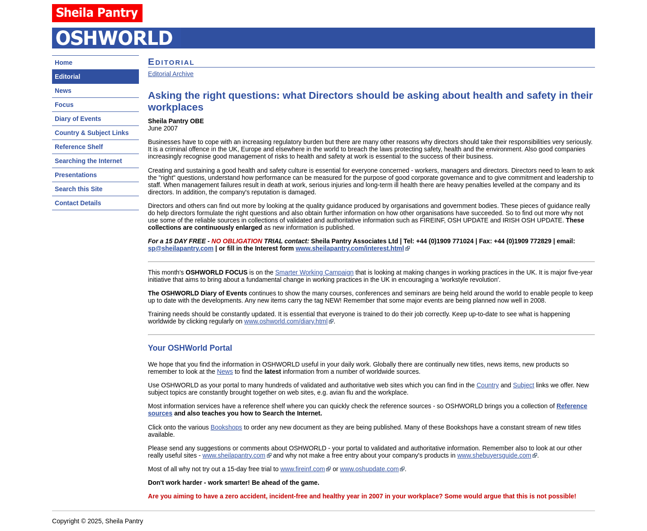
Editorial (67, 76)
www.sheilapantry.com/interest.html (349, 248)
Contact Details (78, 203)
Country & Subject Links (91, 132)
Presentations (76, 175)
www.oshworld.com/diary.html (286, 321)
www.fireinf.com (303, 469)
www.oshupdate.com (369, 469)
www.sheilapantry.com (234, 455)
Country (487, 385)
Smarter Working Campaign (314, 272)
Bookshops (227, 427)
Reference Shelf (79, 146)
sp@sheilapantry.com (181, 248)
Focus (64, 104)
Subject (523, 385)
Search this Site (79, 189)
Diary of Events (78, 118)
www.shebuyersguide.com (494, 455)
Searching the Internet (88, 160)
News (63, 90)
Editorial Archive (171, 73)
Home (63, 62)
